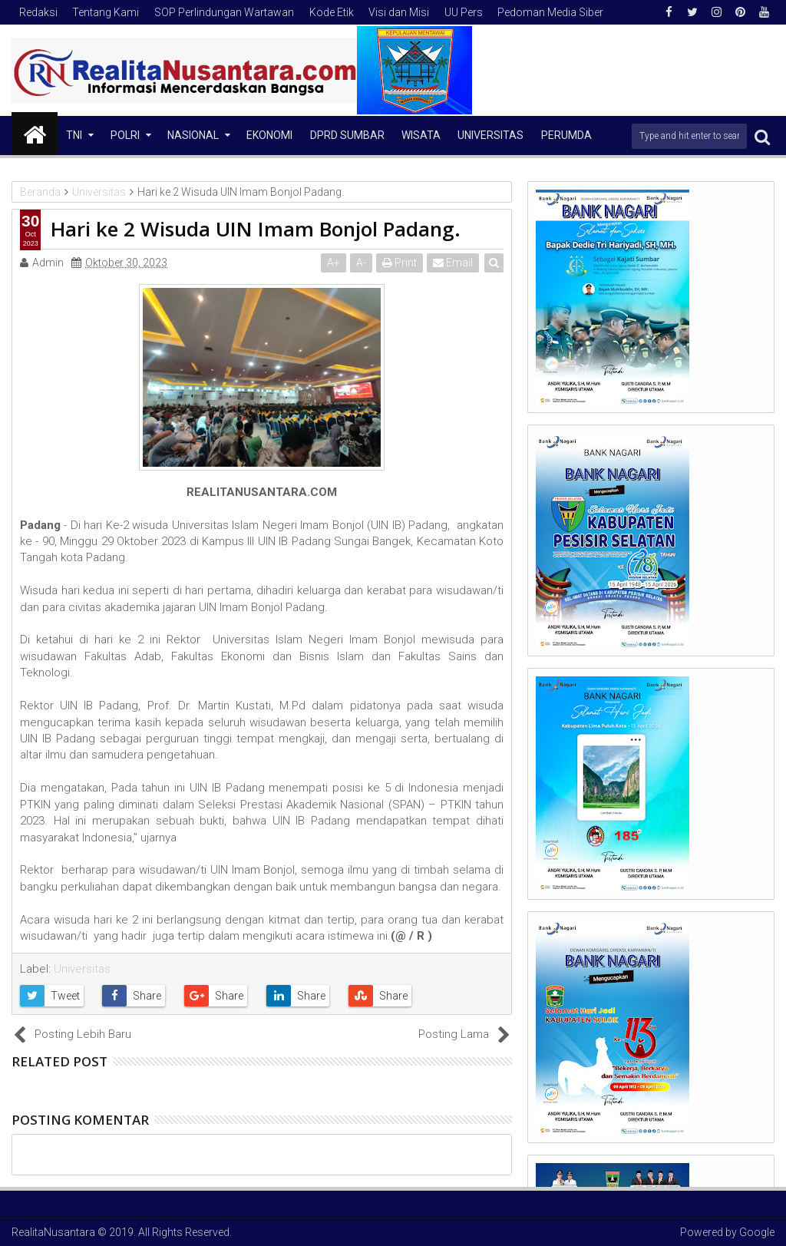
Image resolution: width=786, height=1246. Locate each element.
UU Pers (463, 12)
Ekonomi (269, 135)
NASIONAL (193, 135)
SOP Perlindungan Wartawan (224, 12)
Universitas (490, 135)
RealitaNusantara (53, 1232)
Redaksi (38, 12)
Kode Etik (331, 12)
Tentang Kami (105, 12)
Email (453, 262)
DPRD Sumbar (347, 135)
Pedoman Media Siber (550, 12)
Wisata (421, 135)
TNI (74, 135)
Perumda (566, 135)
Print (399, 262)
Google (756, 1232)
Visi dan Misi (398, 12)
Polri (125, 135)
